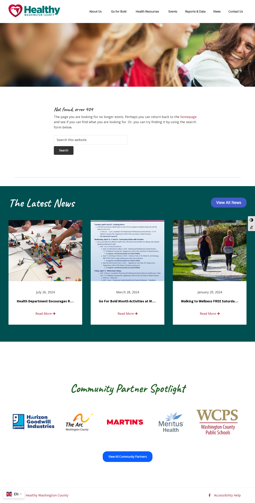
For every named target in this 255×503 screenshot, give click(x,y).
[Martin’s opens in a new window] (125, 422)
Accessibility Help (227, 495)
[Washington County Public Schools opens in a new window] (217, 422)
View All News (228, 203)
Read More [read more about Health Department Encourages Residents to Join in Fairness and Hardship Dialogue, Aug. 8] (45, 313)
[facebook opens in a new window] (210, 495)
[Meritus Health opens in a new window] (171, 422)
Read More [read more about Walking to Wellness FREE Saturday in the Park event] (210, 313)
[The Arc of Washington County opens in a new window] (79, 422)
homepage (188, 117)
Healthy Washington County (47, 495)
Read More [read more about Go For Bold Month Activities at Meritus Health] (128, 313)
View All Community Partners (127, 457)
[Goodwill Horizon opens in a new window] (33, 422)
